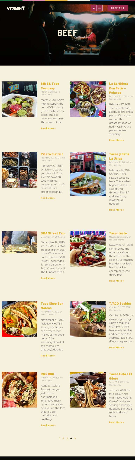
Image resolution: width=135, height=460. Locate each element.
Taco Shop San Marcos (38, 221)
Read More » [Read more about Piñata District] (28, 158)
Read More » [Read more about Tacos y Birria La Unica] (96, 158)
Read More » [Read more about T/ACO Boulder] (96, 251)
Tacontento (98, 169)
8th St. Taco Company (37, 83)
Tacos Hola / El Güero (105, 262)
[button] (100, 8)
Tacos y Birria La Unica (106, 129)
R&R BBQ (27, 262)
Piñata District (32, 129)
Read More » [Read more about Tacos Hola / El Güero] (96, 288)
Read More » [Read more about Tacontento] (96, 199)
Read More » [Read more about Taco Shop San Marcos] (28, 251)
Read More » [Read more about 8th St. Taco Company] (28, 110)
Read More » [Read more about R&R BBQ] (28, 291)
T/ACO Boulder (100, 221)
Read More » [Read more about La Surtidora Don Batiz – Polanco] (96, 118)
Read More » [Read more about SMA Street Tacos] (28, 210)
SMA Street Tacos (34, 169)
